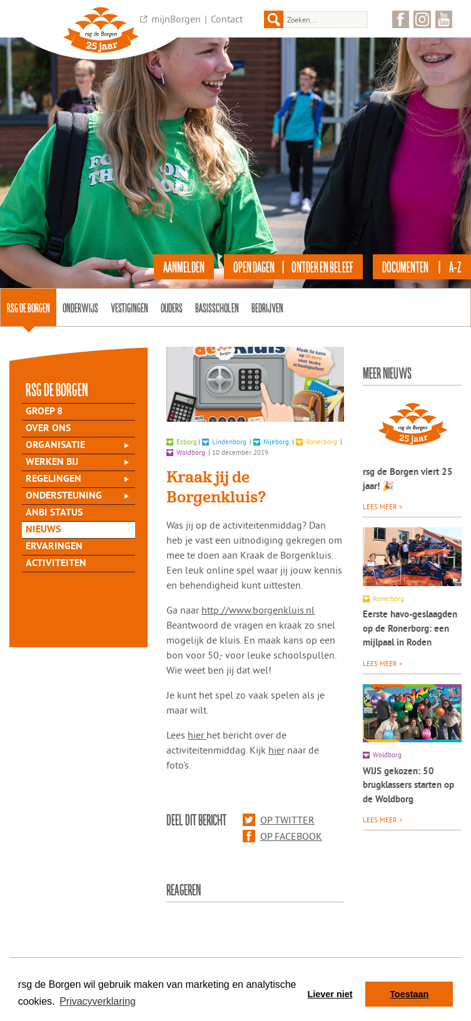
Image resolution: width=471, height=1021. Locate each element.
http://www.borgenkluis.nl (258, 610)
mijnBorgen (176, 18)
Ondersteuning (64, 496)
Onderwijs (80, 307)
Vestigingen (129, 307)
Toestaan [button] (409, 994)
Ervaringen (54, 546)
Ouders (172, 307)
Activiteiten (56, 563)
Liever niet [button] (330, 994)
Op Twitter (279, 820)
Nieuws (43, 530)
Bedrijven (267, 307)
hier (197, 735)
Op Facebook (282, 836)
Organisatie (55, 445)
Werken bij (52, 462)
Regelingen (53, 479)
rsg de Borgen (28, 307)
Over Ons (48, 428)
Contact (227, 18)
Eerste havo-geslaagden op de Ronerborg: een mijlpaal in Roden (410, 629)
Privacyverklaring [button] (97, 1001)
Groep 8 (44, 412)
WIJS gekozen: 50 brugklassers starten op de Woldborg (408, 786)
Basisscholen (217, 307)
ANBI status (54, 513)
